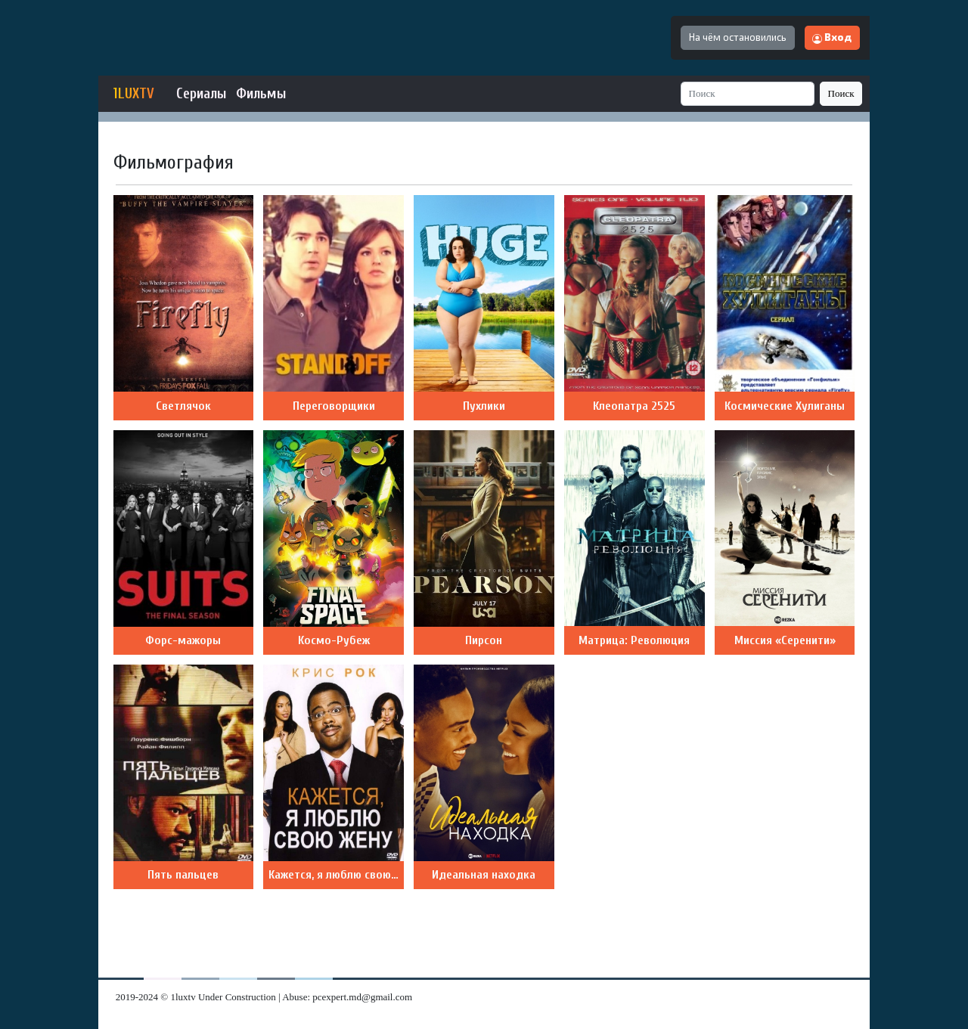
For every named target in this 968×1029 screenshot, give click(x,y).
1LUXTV (133, 93)
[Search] (748, 93)
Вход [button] (832, 37)
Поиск (841, 93)
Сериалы (201, 93)
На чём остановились (737, 37)
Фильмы (261, 93)
